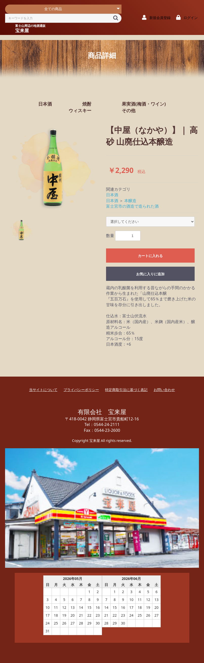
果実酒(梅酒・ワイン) (144, 104)
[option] (53, 167)
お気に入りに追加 (150, 274)
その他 (128, 110)
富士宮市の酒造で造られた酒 (132, 206)
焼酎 (86, 104)
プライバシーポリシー (81, 389)
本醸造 (130, 200)
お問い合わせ (164, 389)
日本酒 (45, 104)
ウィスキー (80, 110)
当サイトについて (43, 389)
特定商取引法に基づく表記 (126, 389)
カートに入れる (150, 256)
